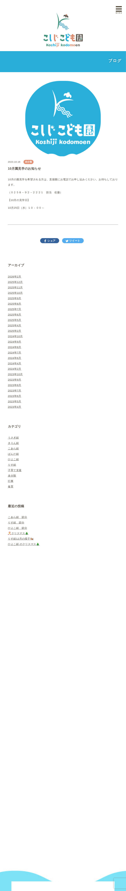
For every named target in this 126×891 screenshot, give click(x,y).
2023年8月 (14, 385)
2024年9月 (14, 341)
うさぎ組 (13, 437)
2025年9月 (14, 298)
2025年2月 (14, 330)
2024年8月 (14, 347)
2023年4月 (14, 406)
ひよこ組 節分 (17, 527)
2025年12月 (15, 281)
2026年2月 (14, 276)
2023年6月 (14, 395)
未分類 (28, 162)
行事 (10, 481)
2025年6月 (14, 314)
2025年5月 (14, 319)
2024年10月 (15, 336)
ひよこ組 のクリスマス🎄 (23, 544)
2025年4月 (14, 325)
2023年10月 (15, 374)
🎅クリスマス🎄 (18, 533)
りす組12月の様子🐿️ (21, 538)
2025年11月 (15, 287)
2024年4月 (14, 363)
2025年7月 (14, 309)
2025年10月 (15, 292)
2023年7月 (14, 390)
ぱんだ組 (13, 453)
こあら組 (13, 448)
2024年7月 (14, 352)
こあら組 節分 (17, 517)
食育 (10, 486)
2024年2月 (14, 368)
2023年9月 (14, 379)
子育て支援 (15, 470)
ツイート (74, 240)
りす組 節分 (16, 522)
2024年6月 (14, 357)
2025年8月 (14, 303)
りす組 (12, 464)
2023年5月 (14, 401)
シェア (51, 240)
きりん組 (13, 443)
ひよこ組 (13, 459)
